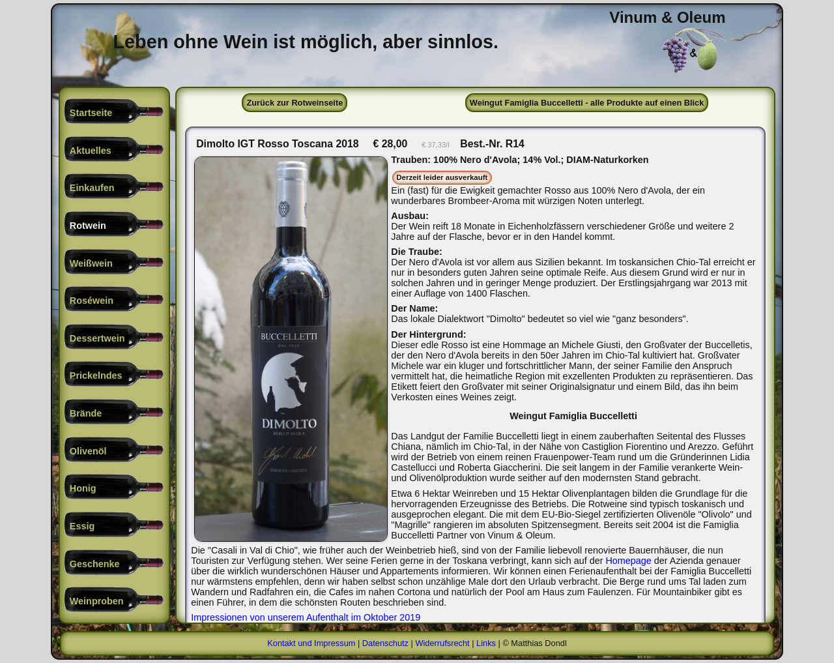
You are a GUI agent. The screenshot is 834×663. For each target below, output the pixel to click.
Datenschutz (385, 643)
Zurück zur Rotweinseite (294, 103)
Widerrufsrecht (442, 643)
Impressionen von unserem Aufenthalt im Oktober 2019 (305, 617)
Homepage (245, 571)
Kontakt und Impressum (311, 643)
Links (486, 643)
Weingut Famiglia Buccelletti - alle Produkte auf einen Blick (587, 103)
